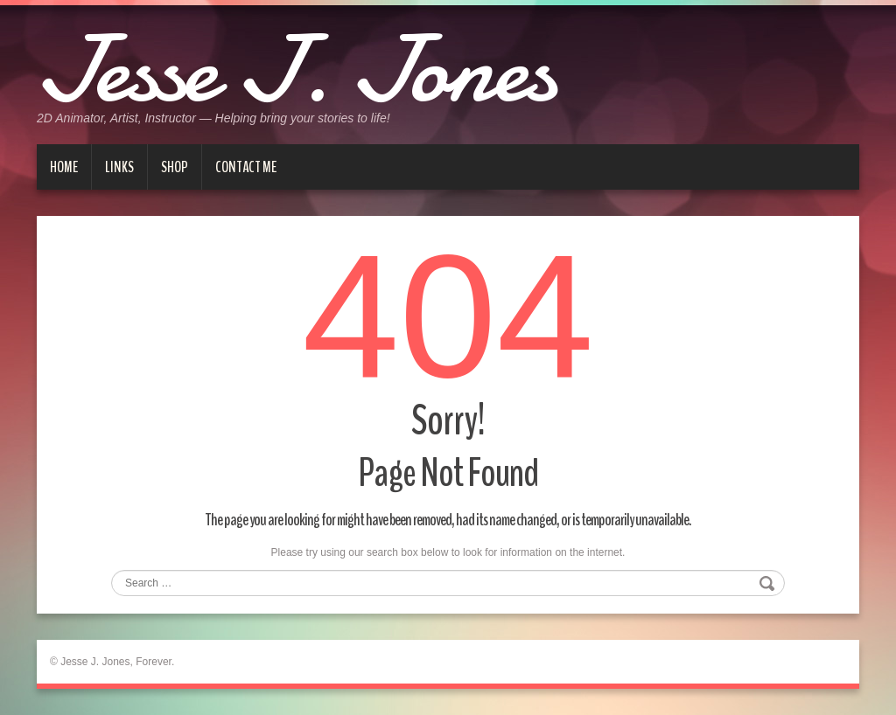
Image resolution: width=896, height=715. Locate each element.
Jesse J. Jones (296, 70)
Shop (174, 166)
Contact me (245, 166)
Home (64, 166)
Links (119, 166)
